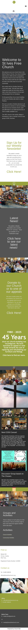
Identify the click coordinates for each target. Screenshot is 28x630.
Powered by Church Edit (14, 628)
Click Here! (14, 171)
